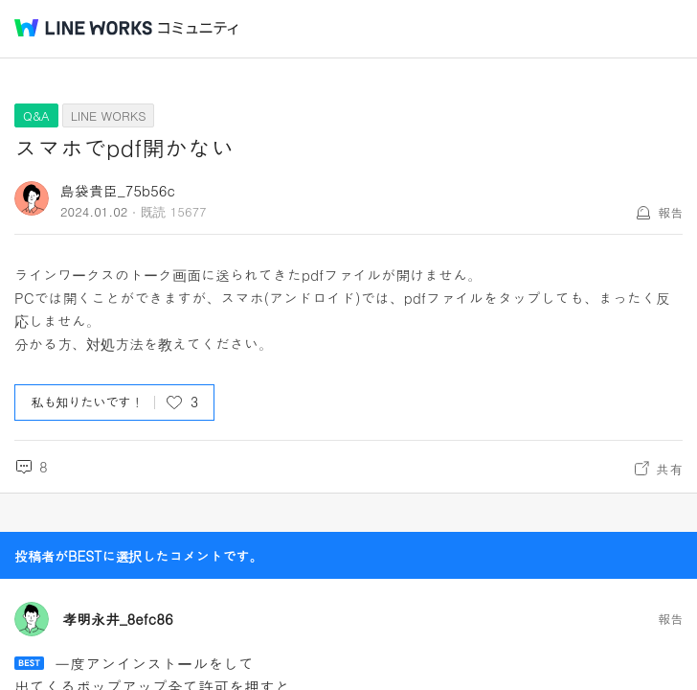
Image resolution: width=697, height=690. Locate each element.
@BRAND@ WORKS (83, 27)
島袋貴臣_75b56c (117, 190)
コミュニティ (198, 28)
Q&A (36, 115)
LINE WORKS (108, 115)
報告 (670, 212)
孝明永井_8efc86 (117, 619)
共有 (669, 468)
